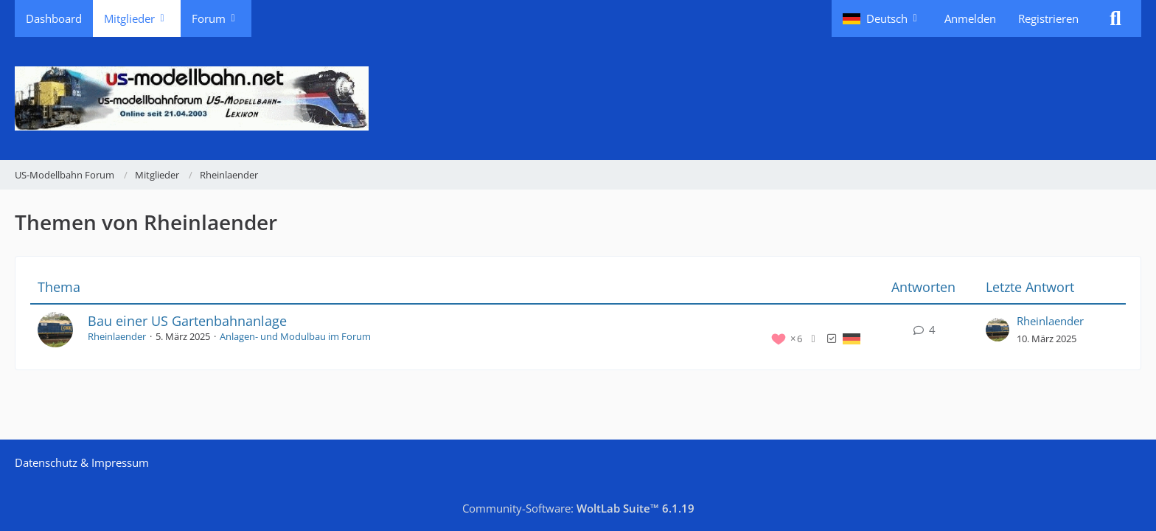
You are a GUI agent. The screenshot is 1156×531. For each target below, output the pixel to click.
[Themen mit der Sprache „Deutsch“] (851, 338)
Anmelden (970, 18)
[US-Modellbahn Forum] (578, 98)
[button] (882, 18)
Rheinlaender (117, 336)
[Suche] (1115, 18)
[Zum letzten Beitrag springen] (997, 329)
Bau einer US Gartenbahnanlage (187, 321)
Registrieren (1048, 18)
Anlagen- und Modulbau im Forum (295, 336)
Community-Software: (578, 508)
